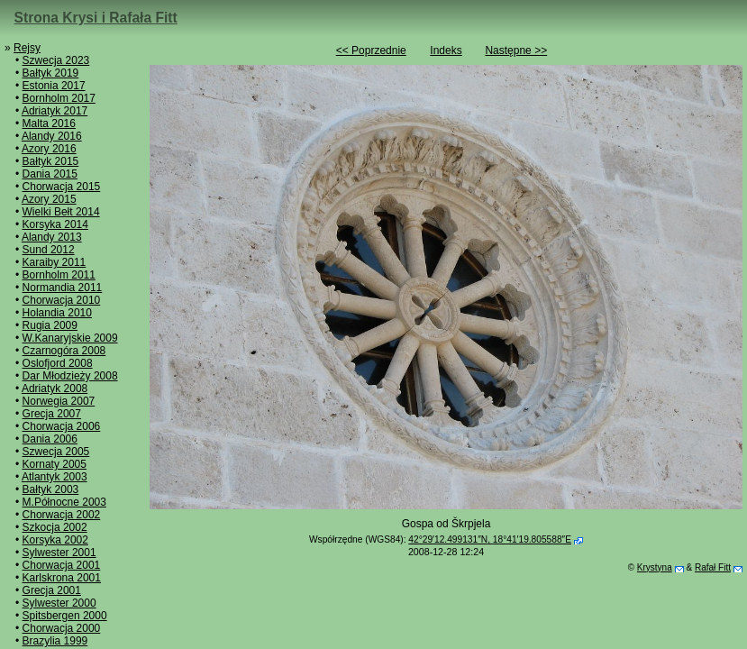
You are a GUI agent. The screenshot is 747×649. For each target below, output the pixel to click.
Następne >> (516, 50)
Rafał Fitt (713, 567)
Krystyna (654, 567)
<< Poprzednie (371, 50)
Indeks (445, 50)
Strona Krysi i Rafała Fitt (96, 17)
